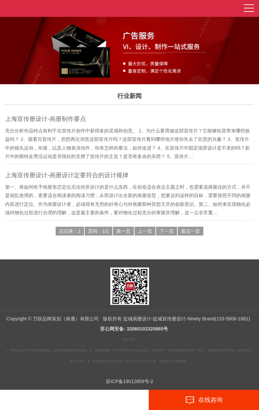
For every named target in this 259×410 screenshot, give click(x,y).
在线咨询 (204, 400)
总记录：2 (70, 231)
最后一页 (190, 231)
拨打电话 (55, 400)
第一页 (123, 231)
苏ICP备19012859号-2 (129, 381)
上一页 (145, 231)
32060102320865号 (147, 329)
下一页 (167, 231)
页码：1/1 (98, 231)
